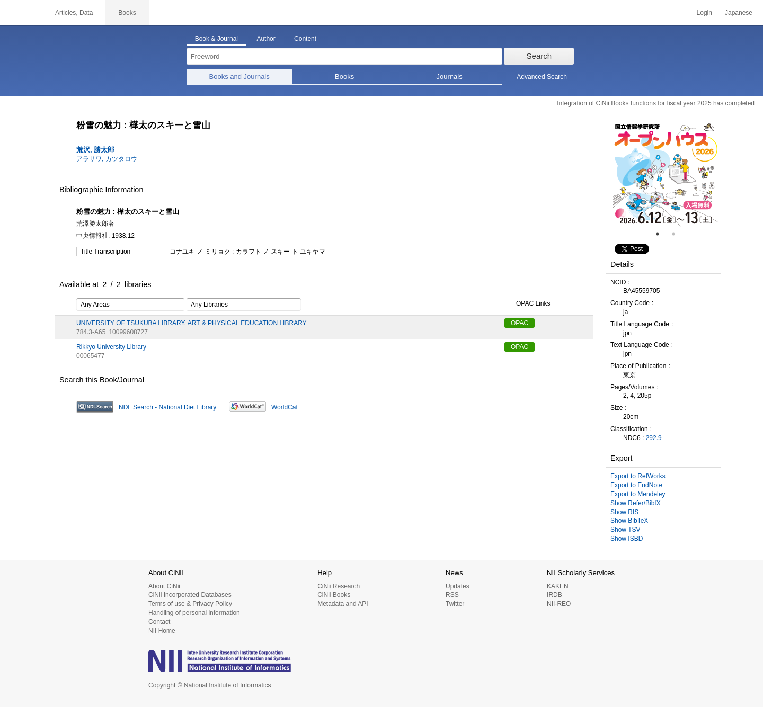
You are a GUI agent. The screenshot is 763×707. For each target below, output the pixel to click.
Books (344, 76)
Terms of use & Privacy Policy (190, 603)
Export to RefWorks (638, 476)
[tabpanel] (665, 175)
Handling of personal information (194, 612)
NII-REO (559, 603)
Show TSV (625, 529)
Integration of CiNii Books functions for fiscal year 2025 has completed (656, 103)
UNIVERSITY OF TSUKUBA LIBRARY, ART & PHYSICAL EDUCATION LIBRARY (191, 323)
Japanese (738, 12)
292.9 (654, 438)
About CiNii (164, 586)
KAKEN (558, 586)
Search (539, 55)
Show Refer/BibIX (635, 503)
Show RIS (624, 512)
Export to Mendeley (637, 494)
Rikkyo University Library (111, 347)
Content (305, 38)
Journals (450, 76)
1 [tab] (661, 234)
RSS (452, 594)
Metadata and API (342, 603)
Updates (457, 586)
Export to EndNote (636, 485)
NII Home (161, 630)
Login (704, 12)
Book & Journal (216, 38)
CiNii (21, 12)
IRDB (554, 594)
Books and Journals (239, 76)
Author (265, 38)
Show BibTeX (629, 520)
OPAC (519, 323)
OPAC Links (527, 304)
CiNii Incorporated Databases (190, 594)
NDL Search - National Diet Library (167, 407)
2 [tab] (677, 234)
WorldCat (284, 407)
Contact (159, 621)
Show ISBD (626, 538)
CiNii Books (333, 594)
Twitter (455, 603)
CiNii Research (338, 586)
